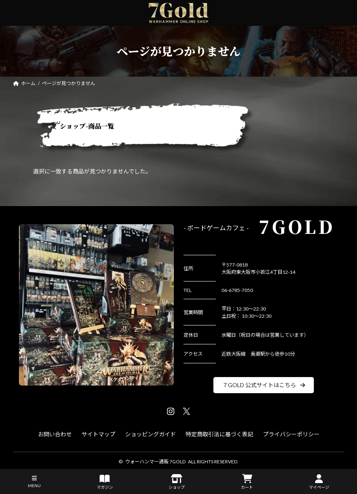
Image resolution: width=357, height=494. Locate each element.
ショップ (177, 482)
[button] (263, 385)
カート (247, 482)
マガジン (105, 482)
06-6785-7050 (237, 290)
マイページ (319, 482)
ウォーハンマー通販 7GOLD (155, 462)
